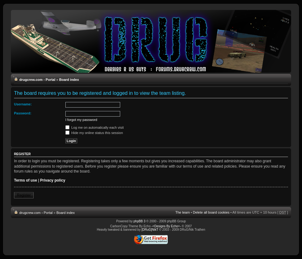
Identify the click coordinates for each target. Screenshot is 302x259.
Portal (50, 79)
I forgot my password (81, 120)
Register (24, 195)
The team (182, 212)
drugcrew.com (31, 79)
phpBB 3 (139, 221)
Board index (69, 79)
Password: (22, 113)
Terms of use (25, 180)
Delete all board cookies (211, 212)
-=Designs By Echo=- (166, 226)
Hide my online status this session (94, 133)
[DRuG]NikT (149, 229)
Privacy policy (52, 180)
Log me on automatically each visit (94, 127)
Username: (23, 104)
